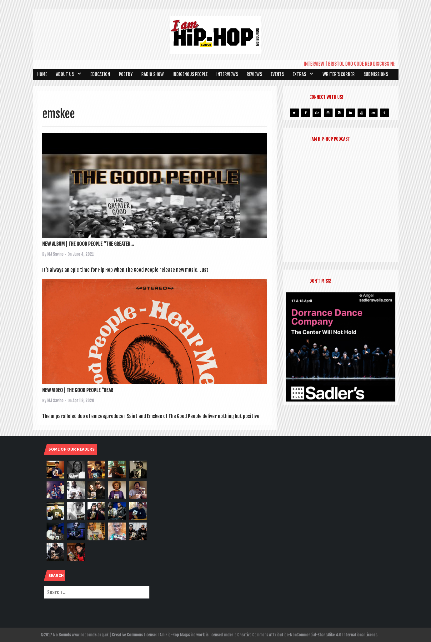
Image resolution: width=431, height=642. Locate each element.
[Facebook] (305, 113)
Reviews (254, 74)
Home (42, 74)
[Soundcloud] (373, 113)
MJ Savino (55, 254)
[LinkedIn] (350, 113)
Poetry (126, 74)
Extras (299, 74)
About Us (65, 74)
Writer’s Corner (339, 74)
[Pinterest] (339, 113)
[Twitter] (294, 113)
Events (277, 74)
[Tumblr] (384, 113)
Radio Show (152, 74)
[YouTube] (362, 113)
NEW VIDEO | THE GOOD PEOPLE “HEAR (77, 390)
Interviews (227, 74)
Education (100, 74)
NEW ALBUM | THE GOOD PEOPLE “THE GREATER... (88, 244)
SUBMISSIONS (375, 74)
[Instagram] (328, 113)
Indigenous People (190, 74)
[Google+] (317, 113)
